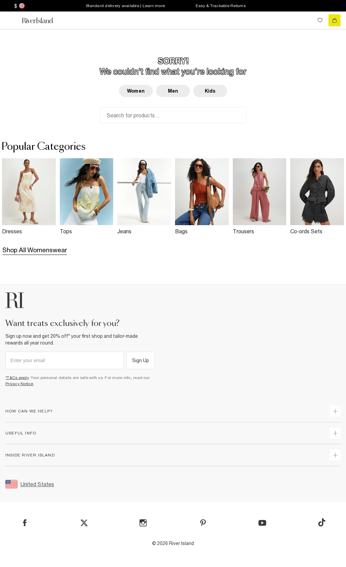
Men (173, 91)
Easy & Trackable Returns (221, 5)
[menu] (11, 20)
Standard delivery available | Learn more (125, 5)
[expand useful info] (335, 433)
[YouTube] (262, 522)
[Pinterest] (202, 522)
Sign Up (140, 360)
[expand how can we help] (335, 411)
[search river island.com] (306, 20)
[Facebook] (24, 522)
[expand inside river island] (335, 455)
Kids (210, 91)
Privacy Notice (19, 383)
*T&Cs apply (17, 377)
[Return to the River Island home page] (42, 20)
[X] (84, 523)
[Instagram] (143, 522)
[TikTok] (322, 522)
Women (136, 91)
